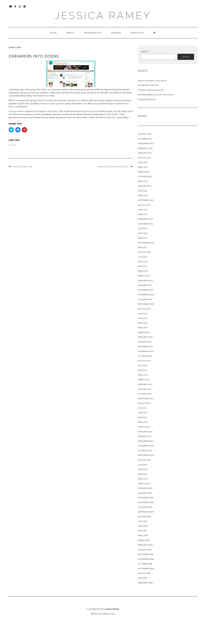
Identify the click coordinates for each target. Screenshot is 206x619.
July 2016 (142, 228)
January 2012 (145, 389)
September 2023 (146, 143)
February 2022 (145, 148)
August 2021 (144, 157)
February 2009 (145, 545)
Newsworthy (93, 33)
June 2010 (143, 469)
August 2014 (144, 252)
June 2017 (143, 209)
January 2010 (145, 493)
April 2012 (143, 375)
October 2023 (145, 139)
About (70, 33)
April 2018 (143, 195)
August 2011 (144, 403)
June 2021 (143, 162)
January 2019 (145, 186)
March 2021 (144, 172)
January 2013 (145, 342)
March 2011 (144, 427)
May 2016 (142, 238)
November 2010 (146, 445)
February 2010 (145, 488)
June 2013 (143, 318)
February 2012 (145, 384)
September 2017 (146, 200)
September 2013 (146, 304)
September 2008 (146, 568)
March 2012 (144, 379)
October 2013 (145, 299)
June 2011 (143, 412)
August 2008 (144, 573)
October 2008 (145, 563)
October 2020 (145, 176)
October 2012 (145, 356)
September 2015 (146, 242)
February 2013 (145, 337)
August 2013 (144, 309)
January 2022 (145, 153)
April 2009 (143, 535)
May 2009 (142, 530)
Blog (54, 33)
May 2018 (142, 190)
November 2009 (146, 502)
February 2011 (145, 431)
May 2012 (142, 370)
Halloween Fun (22, 166)
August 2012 (144, 360)
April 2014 (143, 271)
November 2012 (146, 351)
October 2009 (145, 507)
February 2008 (145, 582)
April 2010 (143, 478)
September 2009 (146, 512)
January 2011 (145, 436)
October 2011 (145, 393)
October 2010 (145, 450)
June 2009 (143, 526)
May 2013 (142, 323)
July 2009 (142, 521)
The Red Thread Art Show (151, 90)
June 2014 (143, 261)
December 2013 (145, 290)
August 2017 (144, 205)
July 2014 (142, 257)
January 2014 (145, 285)
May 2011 (142, 417)
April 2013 (143, 327)
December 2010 (145, 441)
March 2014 (144, 275)
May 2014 (142, 266)
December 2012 (145, 346)
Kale (93, 613)
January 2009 (145, 549)
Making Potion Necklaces (113, 166)
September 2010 (146, 455)
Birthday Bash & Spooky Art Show (155, 94)
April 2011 (143, 422)
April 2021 (143, 167)
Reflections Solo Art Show (152, 80)
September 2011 (146, 398)
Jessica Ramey (103, 15)
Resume (116, 33)
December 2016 (145, 224)
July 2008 (142, 578)
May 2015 (142, 247)
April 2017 (143, 214)
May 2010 (142, 474)
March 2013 (144, 332)
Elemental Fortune (148, 85)
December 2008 (145, 554)
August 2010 (144, 460)
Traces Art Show (146, 99)
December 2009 (145, 497)
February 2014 (145, 280)
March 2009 (144, 540)
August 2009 (144, 516)
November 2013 (146, 294)
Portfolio (137, 33)
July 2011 (142, 408)
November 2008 (146, 559)
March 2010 (144, 483)
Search (144, 51)
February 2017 (145, 219)
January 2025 (145, 134)
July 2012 (142, 365)
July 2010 (142, 464)
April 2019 (143, 181)
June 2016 (143, 233)
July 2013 (142, 313)
